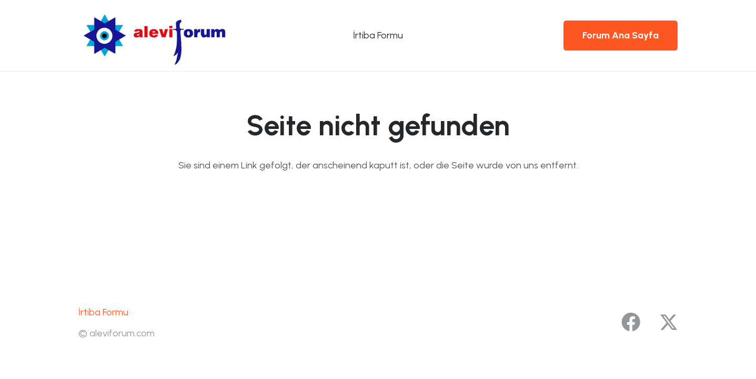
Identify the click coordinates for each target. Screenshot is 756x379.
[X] (668, 322)
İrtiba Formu (103, 312)
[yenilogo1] (160, 35)
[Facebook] (630, 322)
